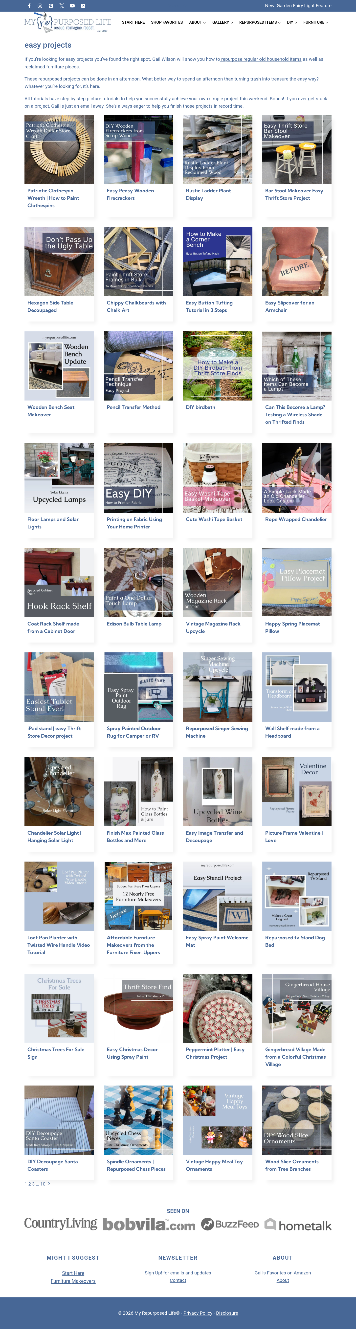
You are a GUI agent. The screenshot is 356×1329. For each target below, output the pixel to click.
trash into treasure (269, 79)
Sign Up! (153, 1273)
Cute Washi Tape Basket (214, 519)
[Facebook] (29, 5)
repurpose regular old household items (261, 59)
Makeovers (83, 1281)
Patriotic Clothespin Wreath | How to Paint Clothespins (53, 197)
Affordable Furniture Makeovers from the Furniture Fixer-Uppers (133, 944)
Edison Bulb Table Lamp (134, 624)
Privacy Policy (197, 1313)
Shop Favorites (167, 22)
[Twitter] (61, 5)
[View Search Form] (178, 6)
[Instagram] (40, 5)
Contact (178, 1280)
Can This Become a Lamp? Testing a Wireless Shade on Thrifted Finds (295, 414)
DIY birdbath (200, 407)
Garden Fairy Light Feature (304, 5)
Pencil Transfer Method (133, 407)
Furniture (61, 1281)
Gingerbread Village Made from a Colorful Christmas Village (295, 1056)
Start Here (133, 22)
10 (42, 1184)
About (283, 1280)
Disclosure (227, 1313)
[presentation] (59, 149)
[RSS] (83, 5)
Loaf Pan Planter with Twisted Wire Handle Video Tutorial (58, 944)
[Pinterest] (50, 5)
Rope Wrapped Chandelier (296, 519)
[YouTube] (72, 5)
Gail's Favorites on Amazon (283, 1273)
